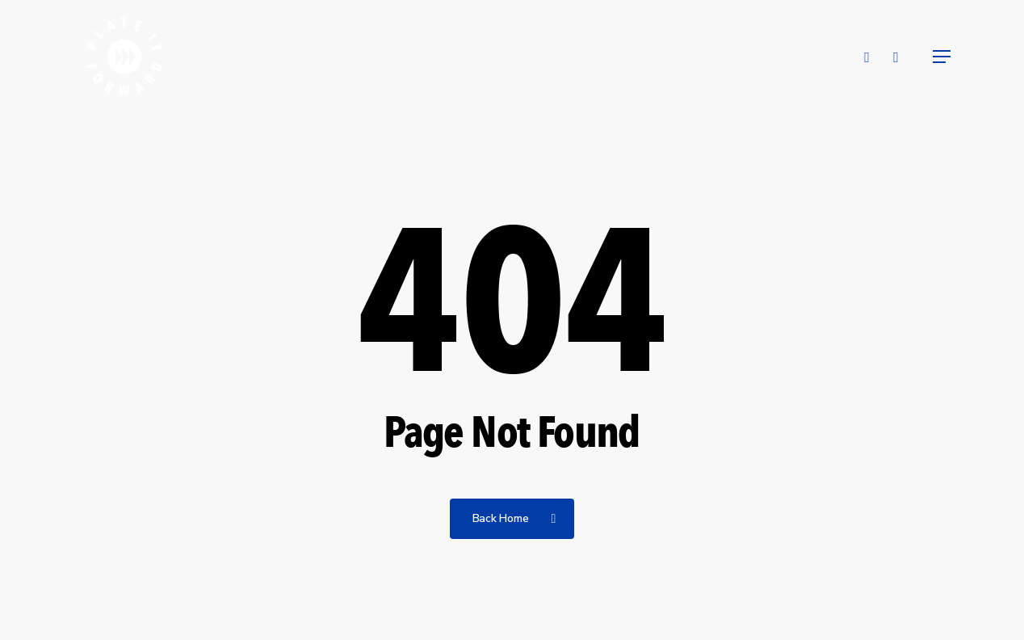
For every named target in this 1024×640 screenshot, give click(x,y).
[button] (942, 56)
